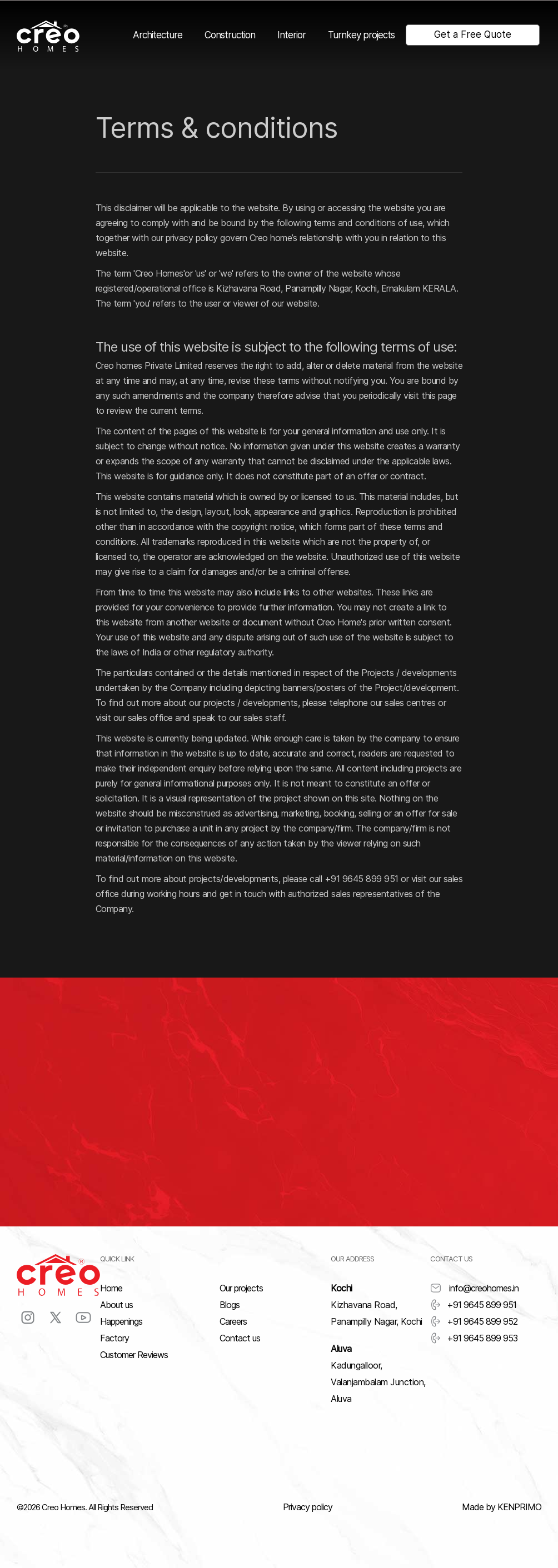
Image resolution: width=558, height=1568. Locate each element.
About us (116, 1304)
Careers (233, 1321)
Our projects (241, 1288)
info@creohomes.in (474, 1288)
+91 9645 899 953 (473, 1338)
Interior (291, 35)
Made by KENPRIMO (501, 1506)
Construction (230, 35)
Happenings (121, 1321)
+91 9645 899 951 (473, 1304)
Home (111, 1288)
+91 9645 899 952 (473, 1321)
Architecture (157, 35)
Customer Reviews (134, 1354)
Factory (114, 1338)
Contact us (240, 1338)
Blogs (230, 1304)
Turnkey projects (361, 35)
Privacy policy (307, 1506)
